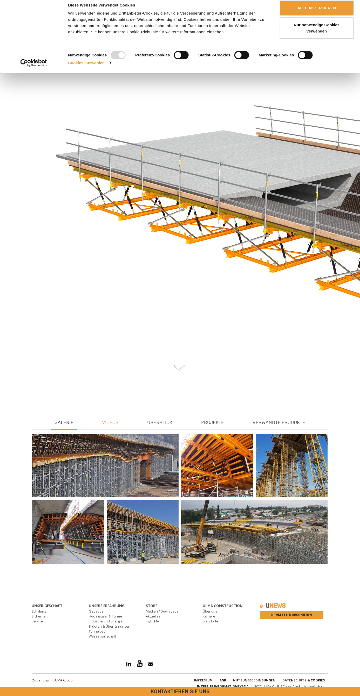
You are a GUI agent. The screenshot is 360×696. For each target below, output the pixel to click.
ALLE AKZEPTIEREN (316, 13)
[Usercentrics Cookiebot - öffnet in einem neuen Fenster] (33, 69)
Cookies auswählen (86, 69)
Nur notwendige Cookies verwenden (316, 34)
